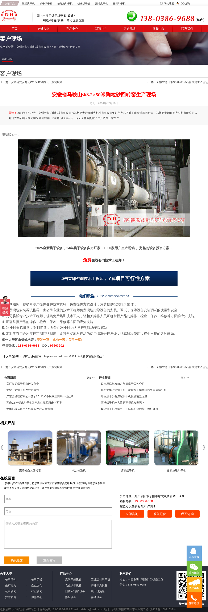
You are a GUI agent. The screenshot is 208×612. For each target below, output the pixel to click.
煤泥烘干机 (28, 3)
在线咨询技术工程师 (102, 260)
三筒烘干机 (119, 3)
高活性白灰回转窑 (30, 470)
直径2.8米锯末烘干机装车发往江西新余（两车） (35, 402)
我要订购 (187, 514)
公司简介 (10, 579)
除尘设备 (70, 597)
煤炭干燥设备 (73, 579)
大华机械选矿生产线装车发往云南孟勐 (29, 409)
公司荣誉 (36, 579)
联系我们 (187, 28)
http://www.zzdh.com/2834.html (63, 356)
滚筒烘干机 (127, 470)
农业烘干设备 (73, 585)
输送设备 (96, 597)
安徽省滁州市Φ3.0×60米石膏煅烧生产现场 (182, 82)
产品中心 (72, 28)
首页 (14, 28)
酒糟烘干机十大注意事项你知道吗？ (123, 402)
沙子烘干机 (46, 3)
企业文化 (36, 585)
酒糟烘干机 (101, 3)
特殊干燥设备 (99, 585)
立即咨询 (132, 514)
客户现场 (130, 28)
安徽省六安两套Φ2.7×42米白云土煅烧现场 (37, 82)
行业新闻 (36, 591)
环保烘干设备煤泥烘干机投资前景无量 (124, 396)
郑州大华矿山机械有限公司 (32, 46)
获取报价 (159, 514)
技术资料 (10, 597)
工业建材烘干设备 (100, 579)
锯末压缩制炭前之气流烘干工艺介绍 (123, 383)
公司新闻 (10, 591)
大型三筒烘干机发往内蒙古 (22, 390)
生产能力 (10, 585)
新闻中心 (101, 28)
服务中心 (158, 28)
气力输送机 (79, 470)
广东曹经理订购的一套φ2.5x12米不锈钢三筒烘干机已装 (40, 396)
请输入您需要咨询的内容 (58, 534)
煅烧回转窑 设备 (75, 591)
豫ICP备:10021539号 (163, 609)
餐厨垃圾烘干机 (176, 470)
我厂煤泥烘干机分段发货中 (22, 383)
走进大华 (43, 28)
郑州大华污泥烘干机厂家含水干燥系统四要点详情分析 (133, 390)
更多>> (91, 377)
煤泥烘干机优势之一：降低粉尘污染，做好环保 (129, 409)
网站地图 (169, 3)
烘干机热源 (98, 591)
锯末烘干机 (84, 3)
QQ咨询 (185, 3)
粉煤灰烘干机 (64, 3)
